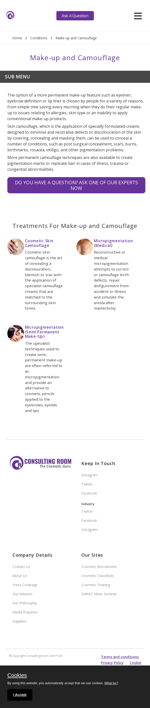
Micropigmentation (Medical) (113, 243)
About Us (19, 575)
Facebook (89, 493)
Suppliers (19, 621)
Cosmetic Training (95, 584)
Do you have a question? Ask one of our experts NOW (76, 185)
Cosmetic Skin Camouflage (39, 243)
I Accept (19, 695)
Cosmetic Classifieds (97, 575)
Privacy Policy (112, 662)
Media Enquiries (25, 612)
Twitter (87, 484)
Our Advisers (22, 594)
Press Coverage (25, 584)
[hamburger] (138, 15)
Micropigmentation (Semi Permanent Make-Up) (44, 332)
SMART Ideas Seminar (99, 594)
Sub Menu (17, 76)
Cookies (17, 675)
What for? (111, 683)
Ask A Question (75, 15)
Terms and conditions (120, 656)
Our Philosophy (24, 603)
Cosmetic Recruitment (99, 566)
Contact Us (21, 566)
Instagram (89, 475)
